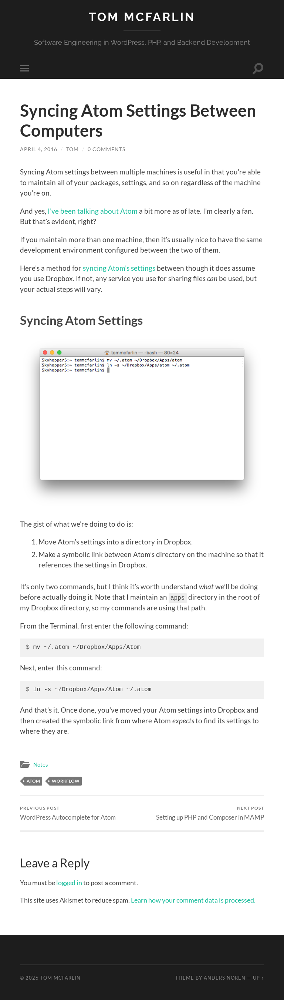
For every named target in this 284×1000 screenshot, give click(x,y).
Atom (33, 780)
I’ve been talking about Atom (93, 211)
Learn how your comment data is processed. (193, 900)
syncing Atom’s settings (119, 268)
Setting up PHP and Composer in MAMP (210, 813)
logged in (69, 882)
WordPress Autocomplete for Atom (68, 813)
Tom (72, 149)
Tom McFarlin (142, 17)
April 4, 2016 (38, 149)
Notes (40, 764)
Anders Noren (225, 977)
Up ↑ (258, 977)
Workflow (66, 780)
